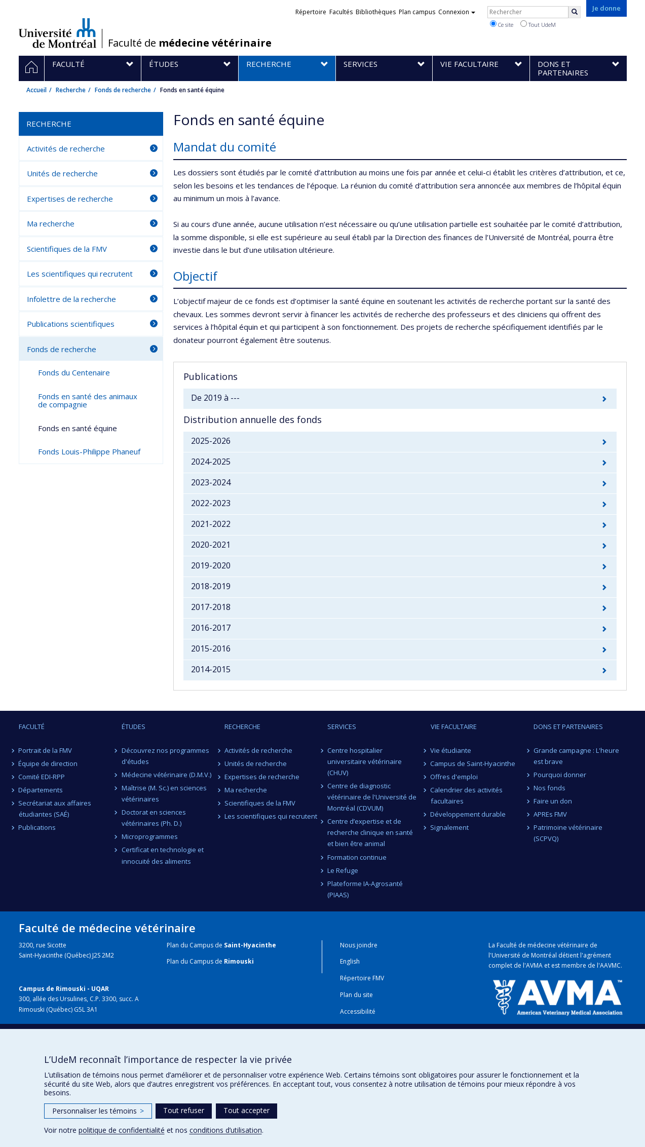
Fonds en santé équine (77, 428)
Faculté (32, 726)
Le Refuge (342, 870)
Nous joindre (358, 945)
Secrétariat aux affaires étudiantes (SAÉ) (55, 808)
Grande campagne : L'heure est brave (576, 756)
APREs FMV (550, 814)
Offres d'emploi (454, 776)
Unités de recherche (62, 173)
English (350, 961)
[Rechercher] (574, 12)
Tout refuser (183, 1110)
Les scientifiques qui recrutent (80, 274)
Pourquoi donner (560, 774)
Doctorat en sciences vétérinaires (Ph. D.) (154, 818)
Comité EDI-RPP (42, 776)
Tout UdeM (538, 24)
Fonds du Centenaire (74, 372)
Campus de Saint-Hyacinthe (473, 763)
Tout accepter (246, 1110)
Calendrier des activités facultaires (467, 795)
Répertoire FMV (362, 978)
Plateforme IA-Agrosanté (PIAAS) (365, 889)
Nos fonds (549, 787)
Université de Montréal (57, 33)
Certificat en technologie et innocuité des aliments (163, 855)
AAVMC (610, 965)
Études (133, 726)
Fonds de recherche (123, 90)
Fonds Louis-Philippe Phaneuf (89, 451)
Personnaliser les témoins (98, 1111)
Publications (37, 827)
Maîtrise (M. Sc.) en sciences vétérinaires (164, 793)
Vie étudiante (451, 750)
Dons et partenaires (568, 726)
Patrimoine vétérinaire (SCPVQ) (568, 833)
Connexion (456, 12)
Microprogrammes (150, 836)
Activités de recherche (66, 148)
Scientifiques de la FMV (67, 249)
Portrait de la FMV (45, 750)
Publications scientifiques (71, 324)
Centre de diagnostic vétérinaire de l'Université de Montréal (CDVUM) (371, 797)
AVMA (534, 965)
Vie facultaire (454, 726)
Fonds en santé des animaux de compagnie (87, 400)
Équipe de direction (48, 763)
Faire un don (553, 801)
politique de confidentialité (122, 1130)
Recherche (71, 90)
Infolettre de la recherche (71, 299)
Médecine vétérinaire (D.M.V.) (166, 774)
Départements (41, 789)
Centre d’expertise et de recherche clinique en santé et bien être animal (370, 832)
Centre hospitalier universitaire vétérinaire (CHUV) (364, 761)
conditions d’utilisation (225, 1130)
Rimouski (239, 961)
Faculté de (190, 43)
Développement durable (468, 814)
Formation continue (357, 857)
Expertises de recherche (70, 199)
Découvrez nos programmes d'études (165, 756)
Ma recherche (50, 223)
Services (341, 726)
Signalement (450, 827)
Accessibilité (357, 1011)
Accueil (36, 90)
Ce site (501, 24)
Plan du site (356, 994)
